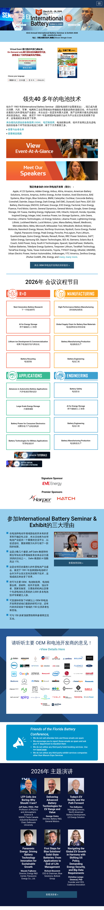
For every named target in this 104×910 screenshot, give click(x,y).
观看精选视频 (15, 133)
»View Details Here (52, 649)
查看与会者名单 (16, 129)
